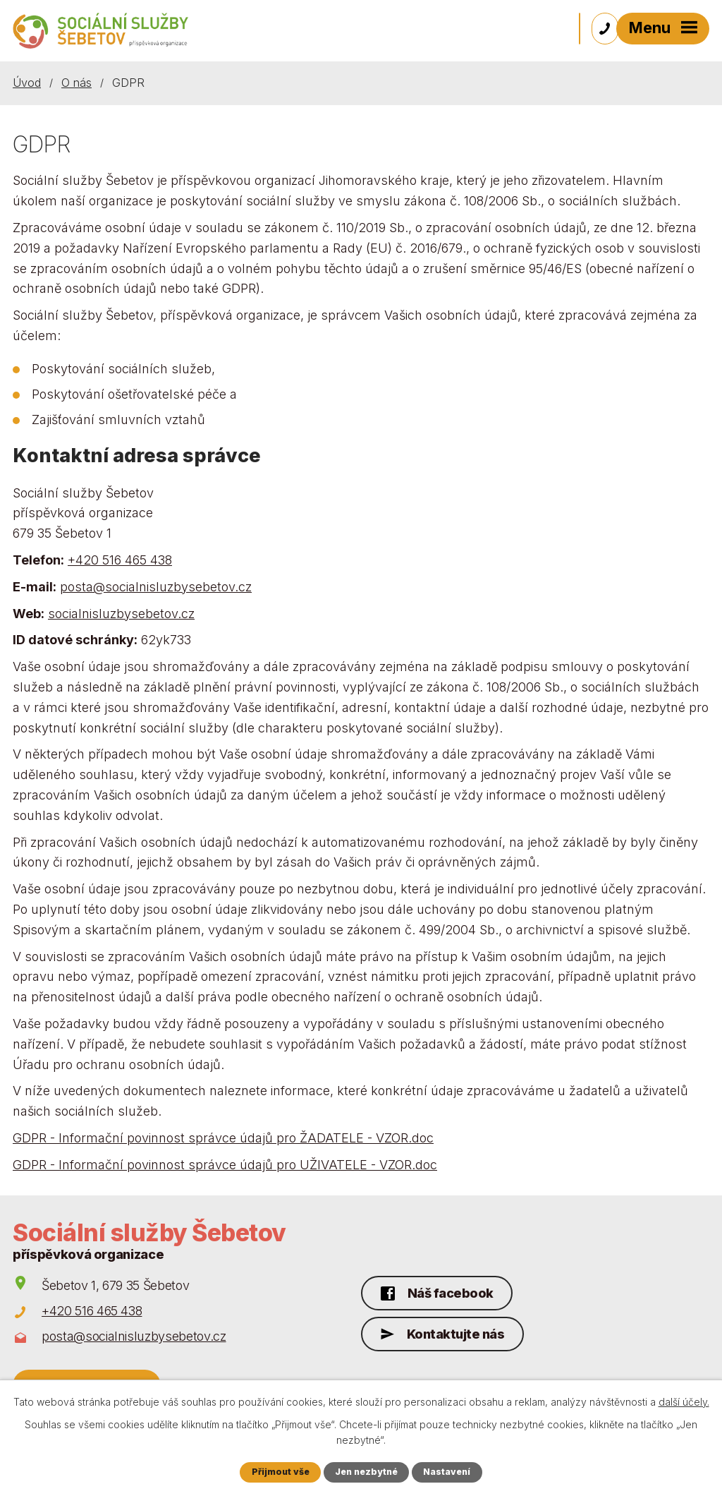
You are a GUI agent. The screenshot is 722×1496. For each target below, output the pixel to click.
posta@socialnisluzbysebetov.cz (156, 588)
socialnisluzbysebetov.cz (121, 615)
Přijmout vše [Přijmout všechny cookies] (279, 1471)
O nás (76, 85)
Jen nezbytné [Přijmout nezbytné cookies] (366, 1471)
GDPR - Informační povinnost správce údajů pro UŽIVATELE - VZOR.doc (225, 1166)
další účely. (684, 1401)
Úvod (27, 85)
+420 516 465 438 (120, 562)
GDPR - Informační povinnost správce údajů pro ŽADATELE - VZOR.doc (223, 1140)
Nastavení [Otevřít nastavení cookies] (448, 1471)
